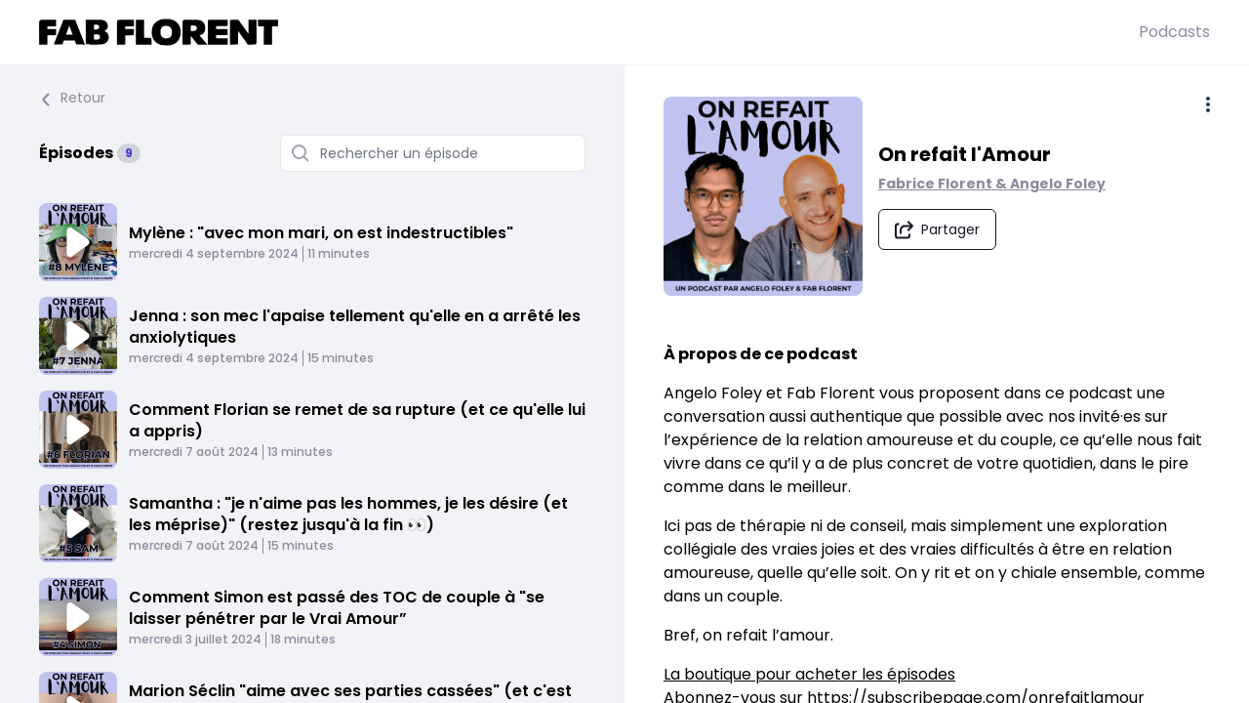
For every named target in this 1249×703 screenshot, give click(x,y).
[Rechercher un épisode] (432, 153)
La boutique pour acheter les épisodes (809, 674)
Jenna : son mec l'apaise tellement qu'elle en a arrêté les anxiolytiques (355, 327)
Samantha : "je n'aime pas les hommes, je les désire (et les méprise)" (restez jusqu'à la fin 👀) (348, 514)
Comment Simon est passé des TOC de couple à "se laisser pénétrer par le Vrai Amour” (336, 608)
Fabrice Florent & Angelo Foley (992, 183)
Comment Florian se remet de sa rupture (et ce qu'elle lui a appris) (357, 420)
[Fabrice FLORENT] (589, 32)
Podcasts (1174, 32)
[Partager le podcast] (937, 229)
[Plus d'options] (1208, 104)
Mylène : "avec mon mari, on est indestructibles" (321, 233)
